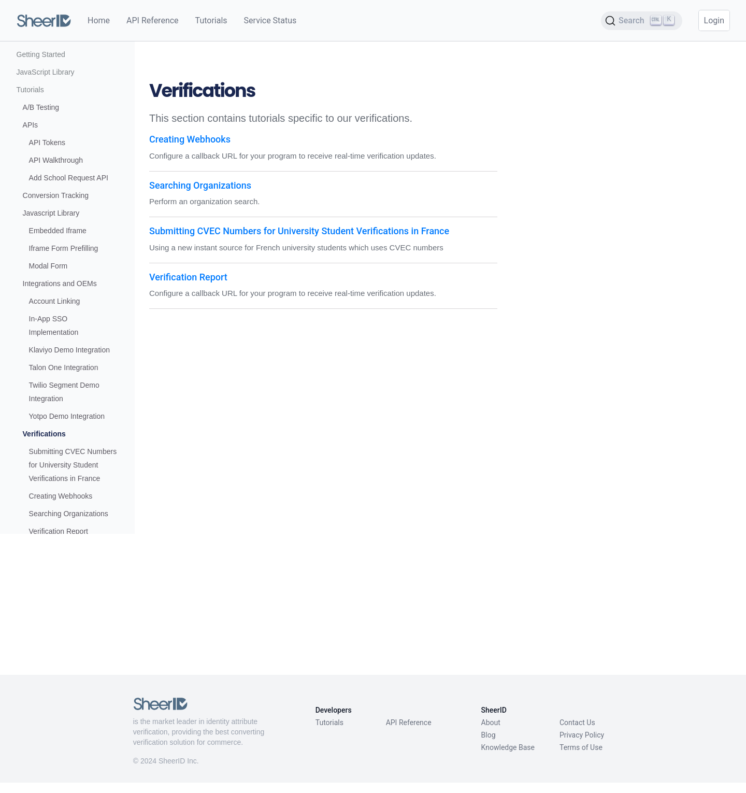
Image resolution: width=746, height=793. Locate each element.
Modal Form (48, 336)
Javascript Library (51, 283)
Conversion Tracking (56, 266)
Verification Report (58, 615)
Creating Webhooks (61, 580)
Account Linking (54, 371)
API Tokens (47, 213)
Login (714, 20)
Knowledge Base (508, 758)
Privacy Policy (582, 745)
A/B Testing (41, 178)
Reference (33, 668)
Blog (488, 745)
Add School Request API (68, 248)
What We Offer (40, 90)
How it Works (38, 107)
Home (99, 20)
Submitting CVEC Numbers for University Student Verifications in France (66, 542)
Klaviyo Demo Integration (69, 420)
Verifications (44, 504)
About (490, 733)
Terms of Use (581, 758)
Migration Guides (44, 650)
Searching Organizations (68, 597)
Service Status (270, 20)
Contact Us (577, 733)
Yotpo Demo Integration (67, 487)
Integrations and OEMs (60, 354)
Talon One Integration (63, 438)
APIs (30, 195)
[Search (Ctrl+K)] (641, 20)
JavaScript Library (46, 142)
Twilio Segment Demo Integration (64, 462)
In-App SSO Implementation (54, 396)
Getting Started (41, 125)
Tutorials (211, 20)
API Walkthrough (56, 230)
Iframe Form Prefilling (63, 319)
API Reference (152, 20)
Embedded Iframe (58, 301)
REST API (33, 633)
